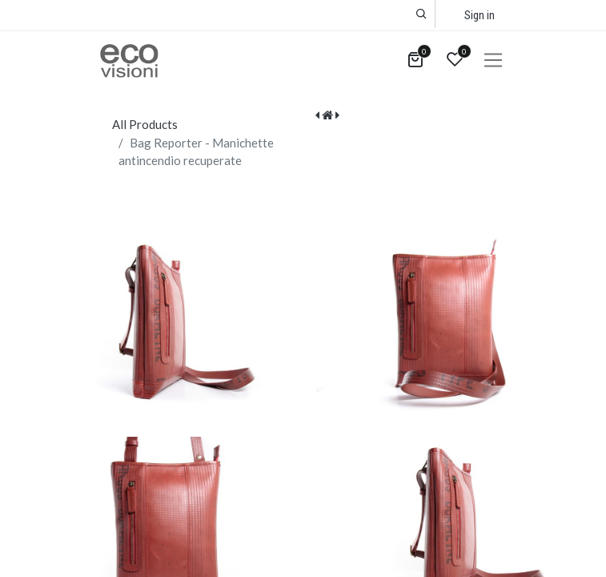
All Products (145, 124)
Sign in (479, 15)
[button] (421, 14)
